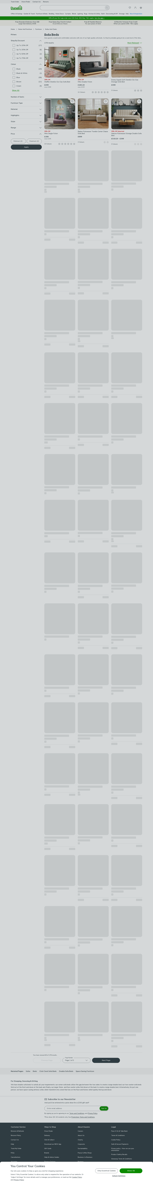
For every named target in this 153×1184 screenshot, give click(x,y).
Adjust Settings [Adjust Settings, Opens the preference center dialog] (118, 1176)
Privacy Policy (19, 1180)
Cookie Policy (77, 1177)
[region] (76, 1173)
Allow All (131, 1171)
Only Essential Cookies (106, 1171)
